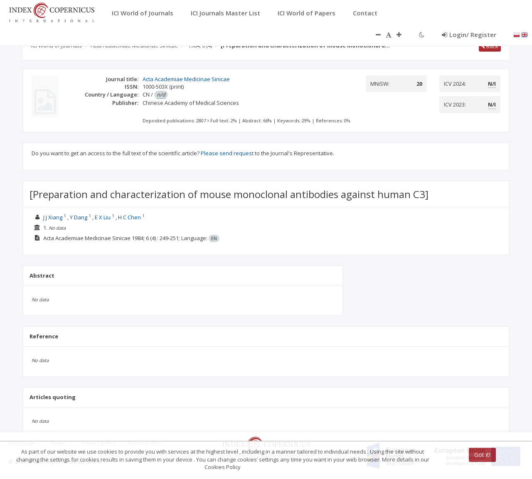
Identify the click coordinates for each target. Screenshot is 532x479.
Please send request (227, 153)
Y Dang (78, 217)
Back (489, 46)
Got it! (482, 455)
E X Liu (103, 217)
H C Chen (129, 217)
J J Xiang (52, 217)
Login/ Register (469, 34)
